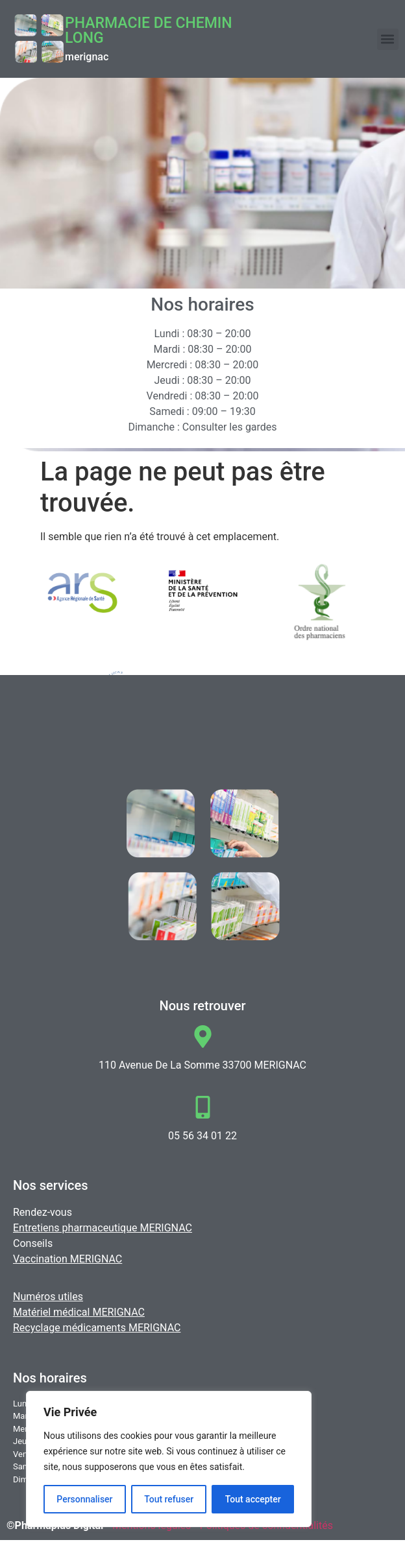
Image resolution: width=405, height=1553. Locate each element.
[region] (169, 1459)
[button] (388, 39)
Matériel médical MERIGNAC (79, 1312)
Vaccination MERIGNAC (67, 1259)
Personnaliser (84, 1499)
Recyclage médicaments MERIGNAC (96, 1328)
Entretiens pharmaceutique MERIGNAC (102, 1228)
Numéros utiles (48, 1296)
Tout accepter (253, 1499)
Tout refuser (168, 1499)
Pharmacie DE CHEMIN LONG (148, 30)
